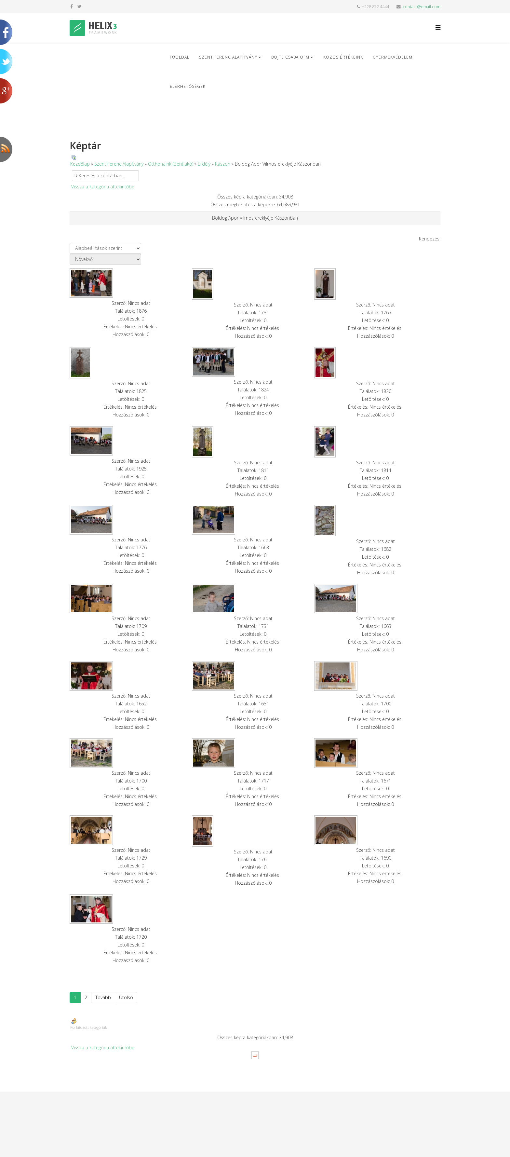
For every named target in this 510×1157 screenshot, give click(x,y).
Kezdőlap (80, 164)
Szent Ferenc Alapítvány (228, 57)
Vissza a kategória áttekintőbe (102, 187)
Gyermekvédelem (392, 57)
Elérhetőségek (188, 86)
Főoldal (179, 57)
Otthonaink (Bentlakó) (170, 164)
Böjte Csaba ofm (290, 57)
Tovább (103, 997)
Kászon (222, 164)
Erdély (204, 164)
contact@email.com (421, 6)
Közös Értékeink (343, 57)
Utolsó (126, 997)
